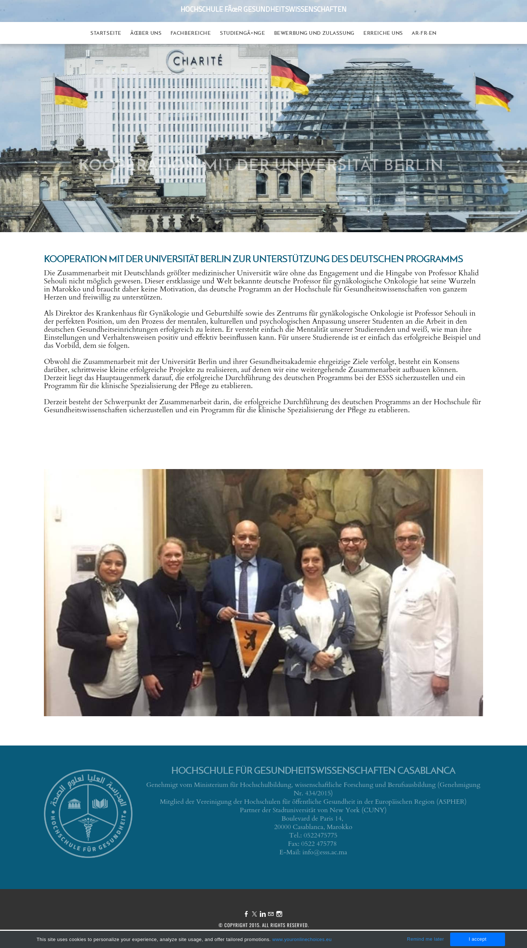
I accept (478, 939)
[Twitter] (254, 914)
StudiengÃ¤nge (242, 33)
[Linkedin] (263, 914)
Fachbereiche (191, 33)
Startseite (106, 33)
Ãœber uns (145, 33)
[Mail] (271, 914)
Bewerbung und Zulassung (314, 33)
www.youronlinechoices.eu (302, 939)
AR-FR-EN (424, 33)
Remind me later (425, 939)
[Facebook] (246, 914)
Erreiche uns (383, 33)
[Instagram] (279, 914)
